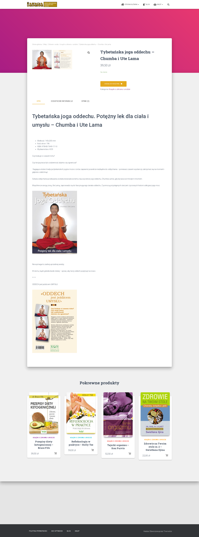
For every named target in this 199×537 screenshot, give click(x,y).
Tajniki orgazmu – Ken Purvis (118, 489)
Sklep (158, 4)
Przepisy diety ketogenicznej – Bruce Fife (43, 487)
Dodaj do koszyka (112, 84)
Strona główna (130, 4)
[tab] (40, 144)
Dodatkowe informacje (62, 144)
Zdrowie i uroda (53, 44)
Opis (39, 144)
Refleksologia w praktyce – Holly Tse (81, 486)
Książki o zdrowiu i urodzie (69, 44)
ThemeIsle (168, 531)
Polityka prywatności (38, 531)
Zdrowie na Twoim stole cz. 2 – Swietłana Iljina (155, 489)
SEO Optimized (57, 531)
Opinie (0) (85, 144)
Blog (146, 4)
